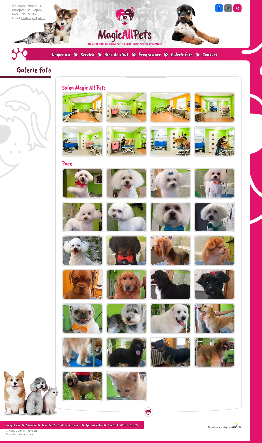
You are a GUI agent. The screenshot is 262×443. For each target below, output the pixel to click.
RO (237, 8)
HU (228, 8)
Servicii (87, 54)
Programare (150, 54)
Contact (210, 54)
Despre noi (61, 54)
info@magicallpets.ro (33, 18)
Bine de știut (117, 54)
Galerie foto (181, 54)
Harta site (131, 425)
